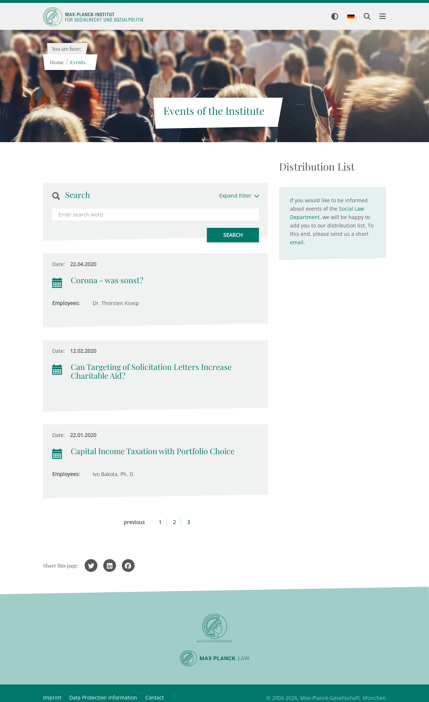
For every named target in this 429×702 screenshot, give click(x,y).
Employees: (66, 303)
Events (77, 62)
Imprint (52, 697)
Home (56, 62)
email (297, 242)
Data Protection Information (103, 697)
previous (134, 522)
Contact (154, 697)
